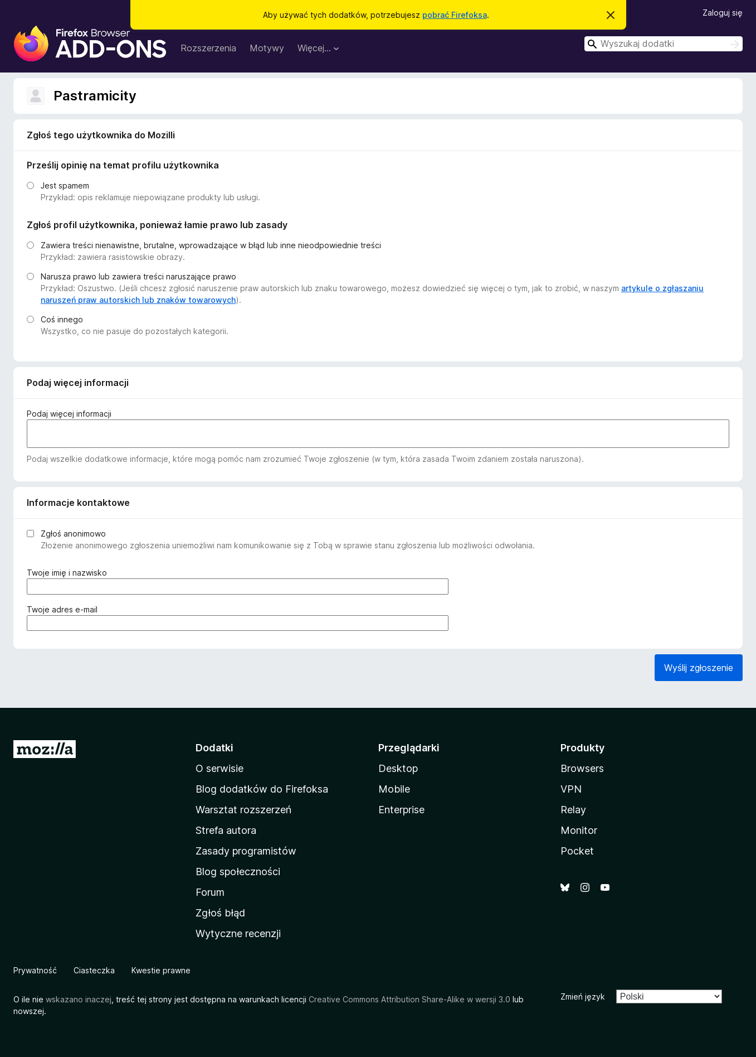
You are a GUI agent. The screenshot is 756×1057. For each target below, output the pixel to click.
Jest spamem (65, 185)
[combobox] (663, 43)
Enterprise (401, 809)
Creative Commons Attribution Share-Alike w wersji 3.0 (409, 999)
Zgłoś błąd (220, 913)
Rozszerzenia (208, 48)
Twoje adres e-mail (65, 609)
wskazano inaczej (78, 999)
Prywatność (35, 970)
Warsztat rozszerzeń (243, 809)
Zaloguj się (723, 12)
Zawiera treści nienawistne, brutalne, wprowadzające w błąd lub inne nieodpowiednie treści (211, 245)
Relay (573, 809)
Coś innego (62, 319)
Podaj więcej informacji (69, 413)
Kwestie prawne (161, 970)
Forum (210, 892)
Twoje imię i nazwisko (70, 572)
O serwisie (219, 768)
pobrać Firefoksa (454, 15)
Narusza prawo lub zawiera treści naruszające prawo (138, 276)
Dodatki (214, 748)
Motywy (267, 48)
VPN (571, 789)
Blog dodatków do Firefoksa (262, 789)
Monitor (578, 830)
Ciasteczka (94, 970)
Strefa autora (226, 830)
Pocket (577, 851)
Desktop (398, 768)
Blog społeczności (238, 871)
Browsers (582, 768)
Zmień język (582, 996)
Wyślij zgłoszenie (698, 667)
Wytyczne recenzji (238, 933)
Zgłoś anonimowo (73, 533)
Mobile (394, 789)
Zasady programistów (246, 851)
